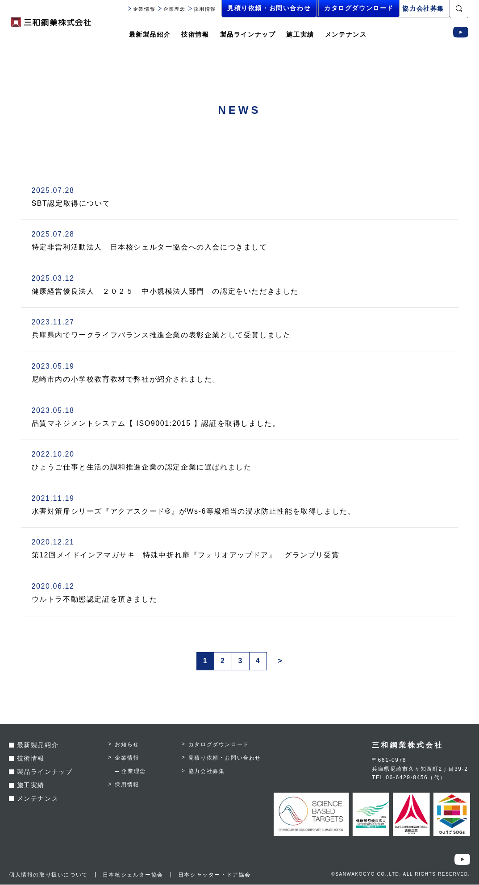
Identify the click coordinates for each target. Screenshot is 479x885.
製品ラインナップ (248, 34)
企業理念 (172, 9)
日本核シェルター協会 (133, 875)
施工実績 (300, 34)
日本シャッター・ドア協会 (214, 875)
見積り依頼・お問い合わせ (269, 8)
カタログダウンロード (356, 8)
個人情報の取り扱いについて (48, 875)
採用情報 (202, 9)
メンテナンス (346, 34)
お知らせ (127, 745)
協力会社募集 (423, 8)
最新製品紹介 (150, 34)
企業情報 (141, 9)
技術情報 (195, 34)
